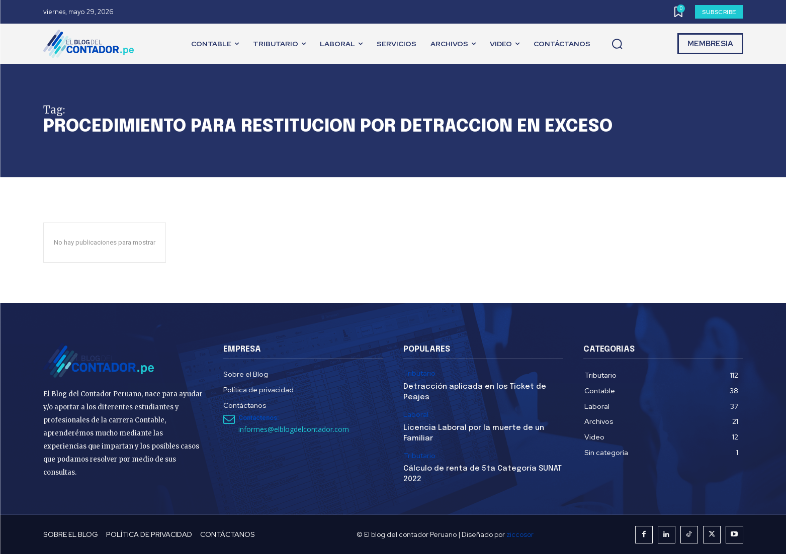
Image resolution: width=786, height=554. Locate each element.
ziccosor (520, 534)
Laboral (415, 414)
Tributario (419, 373)
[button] (617, 44)
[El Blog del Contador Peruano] (91, 44)
